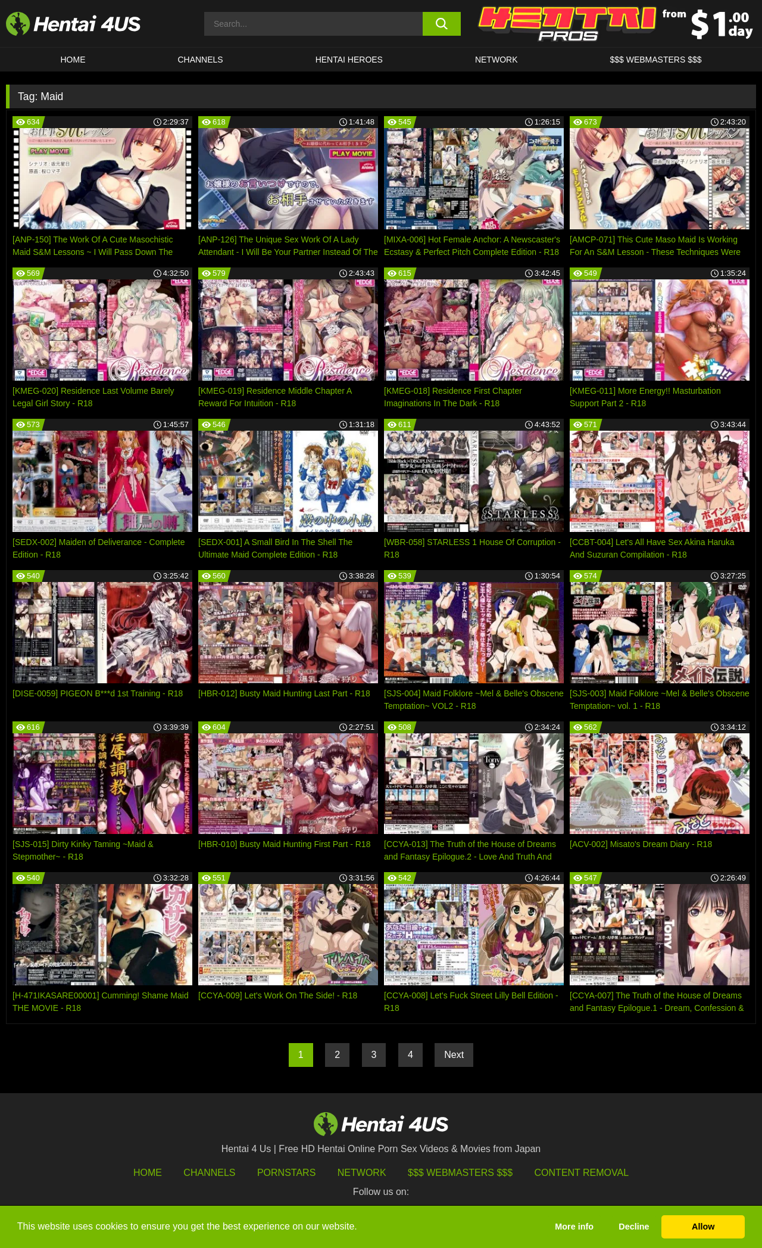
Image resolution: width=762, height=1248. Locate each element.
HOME (72, 59)
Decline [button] (634, 1226)
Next (454, 1055)
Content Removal (582, 1173)
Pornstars (286, 1173)
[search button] (442, 24)
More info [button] (574, 1226)
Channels (209, 1173)
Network (496, 59)
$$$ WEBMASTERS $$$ (655, 59)
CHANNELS (200, 59)
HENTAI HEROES (349, 59)
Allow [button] (703, 1226)
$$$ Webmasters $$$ (460, 1173)
